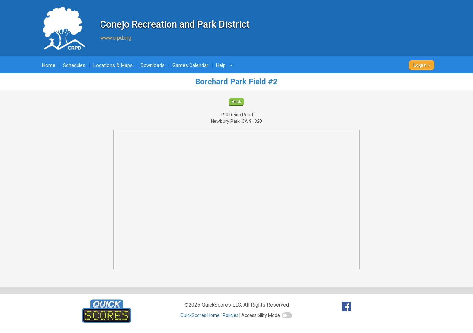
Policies (230, 315)
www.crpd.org (115, 38)
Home (48, 65)
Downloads (153, 65)
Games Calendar (190, 65)
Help (225, 65)
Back (237, 101)
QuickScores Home (200, 315)
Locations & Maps (113, 65)
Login (420, 65)
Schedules (74, 65)
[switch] (287, 315)
